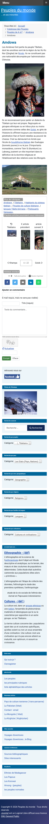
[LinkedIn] (30, 282)
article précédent (25, 236)
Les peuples (9, 678)
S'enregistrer (10, 664)
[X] (15, 282)
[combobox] (15, 428)
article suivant (39, 236)
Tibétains (18, 202)
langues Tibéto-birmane (14, 209)
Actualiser (8, 348)
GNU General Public (10, 816)
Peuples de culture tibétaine (26, 206)
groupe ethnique (33, 605)
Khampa (12, 263)
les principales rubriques (15, 683)
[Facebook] (7, 282)
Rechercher (35, 428)
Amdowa (8, 202)
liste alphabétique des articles (18, 687)
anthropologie (11, 560)
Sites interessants (12, 758)
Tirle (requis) (27, 303)
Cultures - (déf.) (14, 601)
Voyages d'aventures (13, 735)
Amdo (21, 53)
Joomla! (5, 813)
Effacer (15, 358)
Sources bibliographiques (16, 754)
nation (11, 609)
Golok (33, 129)
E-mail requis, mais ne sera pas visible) (20, 298)
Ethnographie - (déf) (17, 552)
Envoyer (6, 358)
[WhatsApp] (38, 282)
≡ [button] (46, 2)
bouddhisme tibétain (20, 142)
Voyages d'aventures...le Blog (17, 739)
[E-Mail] (22, 282)
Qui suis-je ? (9, 659)
